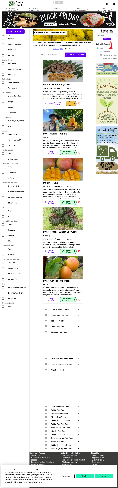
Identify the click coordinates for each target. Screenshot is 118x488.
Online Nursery (68, 458)
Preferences (66, 476)
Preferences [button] (37, 482)
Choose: (53, 103)
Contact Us (35, 455)
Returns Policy (67, 464)
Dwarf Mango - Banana (55, 133)
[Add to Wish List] (79, 103)
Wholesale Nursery (69, 462)
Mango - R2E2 (50, 182)
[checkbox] (14, 38)
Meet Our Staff (98, 455)
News (94, 464)
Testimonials (97, 462)
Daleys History (98, 460)
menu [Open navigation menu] (4, 3)
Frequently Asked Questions (42, 462)
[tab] (12, 9)
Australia (56, 49)
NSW (61, 49)
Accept (104, 476)
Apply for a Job (98, 458)
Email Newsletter (38, 464)
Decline (84, 476)
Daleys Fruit (20, 3)
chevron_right (78, 309)
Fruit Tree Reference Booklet (73, 460)
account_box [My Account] (113, 3)
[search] (41, 3)
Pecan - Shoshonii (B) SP (56, 84)
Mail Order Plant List (70, 455)
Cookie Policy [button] (38, 479)
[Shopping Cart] (107, 4)
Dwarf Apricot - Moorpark (56, 280)
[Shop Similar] (50, 152)
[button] (115, 20)
